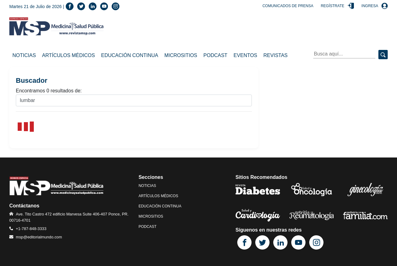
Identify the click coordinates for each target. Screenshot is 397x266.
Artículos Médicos (68, 55)
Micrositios (180, 55)
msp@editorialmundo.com (39, 237)
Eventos (245, 55)
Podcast (215, 55)
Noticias (24, 55)
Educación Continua (129, 55)
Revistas (275, 55)
